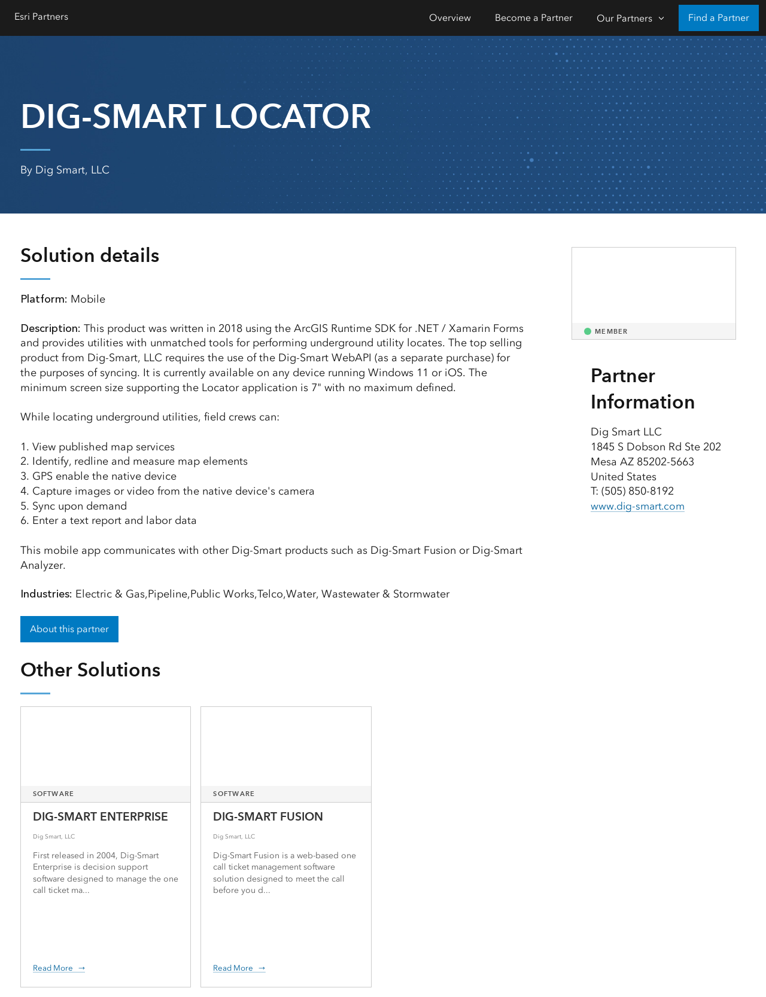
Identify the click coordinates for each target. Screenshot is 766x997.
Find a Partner (718, 17)
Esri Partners (41, 16)
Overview (450, 17)
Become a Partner (534, 17)
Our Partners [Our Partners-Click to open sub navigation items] (624, 18)
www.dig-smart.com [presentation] (640, 506)
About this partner (69, 629)
